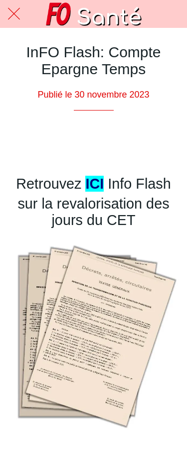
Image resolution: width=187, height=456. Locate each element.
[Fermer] (14, 14)
